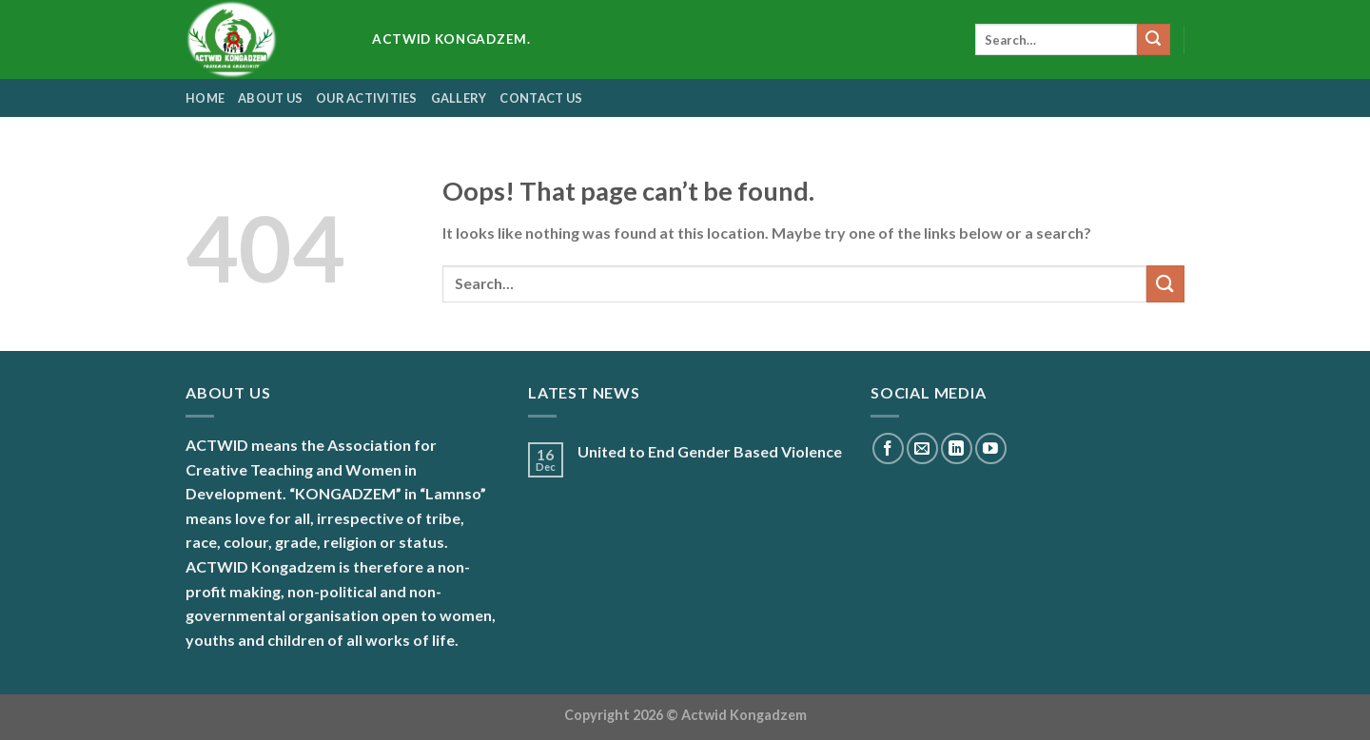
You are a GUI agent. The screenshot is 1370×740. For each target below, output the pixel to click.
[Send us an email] (922, 448)
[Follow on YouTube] (991, 448)
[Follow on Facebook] (888, 448)
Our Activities (367, 98)
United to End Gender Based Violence (709, 451)
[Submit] (1153, 40)
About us (270, 98)
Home (205, 98)
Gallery (459, 98)
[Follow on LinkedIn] (956, 448)
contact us (540, 98)
